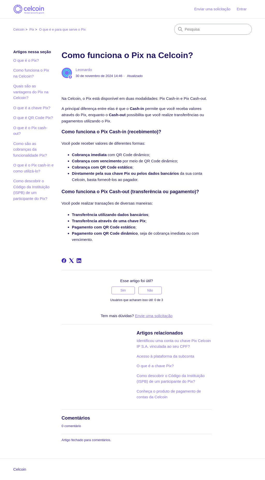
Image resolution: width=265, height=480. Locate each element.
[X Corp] (71, 260)
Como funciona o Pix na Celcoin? (31, 73)
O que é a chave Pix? (31, 108)
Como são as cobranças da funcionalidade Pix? (30, 149)
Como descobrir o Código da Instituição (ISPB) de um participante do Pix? (31, 190)
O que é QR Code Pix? (33, 117)
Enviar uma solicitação (212, 9)
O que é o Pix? (26, 60)
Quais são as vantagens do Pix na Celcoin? (30, 92)
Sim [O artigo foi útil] (123, 290)
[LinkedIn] (79, 260)
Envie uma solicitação (154, 316)
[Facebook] (64, 260)
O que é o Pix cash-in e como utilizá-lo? (33, 168)
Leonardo (84, 69)
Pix (32, 29)
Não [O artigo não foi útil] (150, 290)
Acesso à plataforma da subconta (165, 356)
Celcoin (18, 29)
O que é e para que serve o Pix (62, 29)
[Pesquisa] (213, 29)
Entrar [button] (242, 9)
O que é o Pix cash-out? (30, 131)
